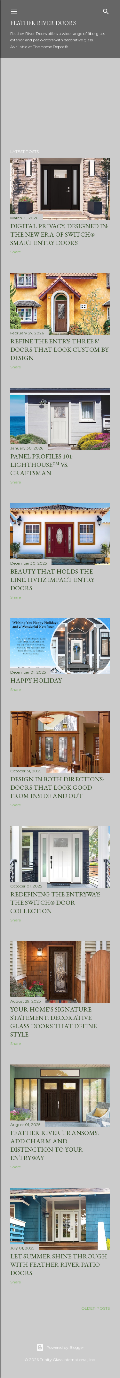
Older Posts (95, 1308)
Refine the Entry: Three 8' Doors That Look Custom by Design (59, 349)
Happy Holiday (36, 680)
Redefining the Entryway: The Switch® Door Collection (55, 902)
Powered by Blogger (60, 1347)
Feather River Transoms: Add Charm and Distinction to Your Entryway (54, 1145)
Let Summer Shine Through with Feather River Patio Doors (58, 1264)
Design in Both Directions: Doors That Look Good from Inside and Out (57, 787)
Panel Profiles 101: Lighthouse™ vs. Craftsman (42, 464)
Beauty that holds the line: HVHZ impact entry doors (52, 579)
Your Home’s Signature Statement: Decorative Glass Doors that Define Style (53, 1021)
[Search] (106, 10)
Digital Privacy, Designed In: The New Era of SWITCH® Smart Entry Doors (59, 234)
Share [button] (15, 251)
